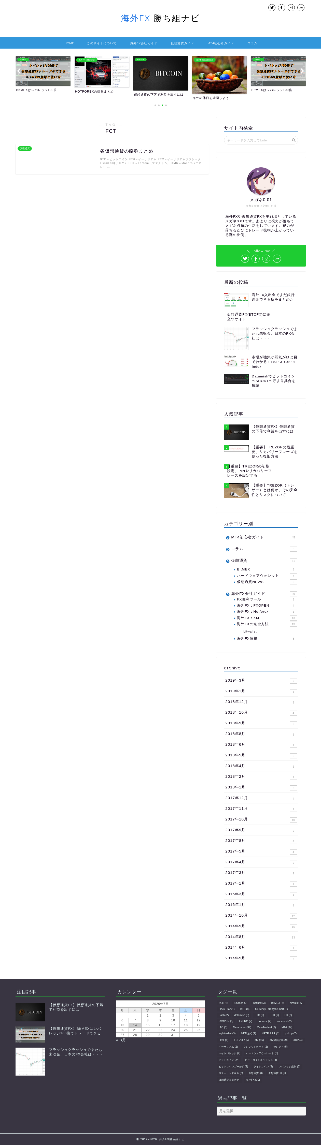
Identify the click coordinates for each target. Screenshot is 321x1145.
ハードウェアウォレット (267, 575)
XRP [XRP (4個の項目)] (298, 1040)
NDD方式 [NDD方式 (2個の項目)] (248, 1033)
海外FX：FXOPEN (267, 605)
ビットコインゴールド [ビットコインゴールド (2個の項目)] (233, 1066)
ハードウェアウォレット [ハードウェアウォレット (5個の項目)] (262, 1053)
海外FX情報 (267, 638)
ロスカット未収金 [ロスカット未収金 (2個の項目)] (231, 1073)
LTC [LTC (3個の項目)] (223, 1027)
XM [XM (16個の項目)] (259, 1040)
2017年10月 (261, 820)
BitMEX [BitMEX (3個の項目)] (277, 1003)
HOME (69, 43)
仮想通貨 (264, 560)
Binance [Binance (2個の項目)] (240, 1003)
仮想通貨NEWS (267, 581)
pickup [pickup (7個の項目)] (291, 1033)
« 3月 (121, 1040)
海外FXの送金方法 (267, 624)
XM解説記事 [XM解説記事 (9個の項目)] (279, 1040)
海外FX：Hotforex (267, 611)
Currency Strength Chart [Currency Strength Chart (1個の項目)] (271, 1009)
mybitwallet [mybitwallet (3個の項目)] (227, 1033)
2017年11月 (261, 809)
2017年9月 (261, 830)
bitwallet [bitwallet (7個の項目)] (296, 1003)
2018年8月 (261, 734)
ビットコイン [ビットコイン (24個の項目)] (229, 1060)
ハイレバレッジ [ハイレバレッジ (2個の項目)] (230, 1053)
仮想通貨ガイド (182, 43)
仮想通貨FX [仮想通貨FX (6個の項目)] (277, 1073)
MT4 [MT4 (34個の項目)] (287, 1027)
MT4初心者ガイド (220, 43)
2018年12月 (261, 702)
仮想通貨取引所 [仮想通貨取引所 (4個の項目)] (230, 1079)
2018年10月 (261, 713)
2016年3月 (261, 894)
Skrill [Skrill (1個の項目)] (223, 1040)
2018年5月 (261, 755)
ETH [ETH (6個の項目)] (274, 1015)
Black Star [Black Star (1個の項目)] (227, 1009)
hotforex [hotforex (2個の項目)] (264, 1021)
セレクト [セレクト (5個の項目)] (280, 1046)
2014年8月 (261, 937)
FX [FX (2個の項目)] (288, 1015)
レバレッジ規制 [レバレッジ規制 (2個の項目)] (289, 1066)
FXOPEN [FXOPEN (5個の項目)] (226, 1021)
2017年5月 (261, 852)
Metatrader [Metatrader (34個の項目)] (242, 1027)
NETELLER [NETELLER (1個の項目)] (270, 1033)
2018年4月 (261, 766)
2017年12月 (261, 798)
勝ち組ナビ (160, 18)
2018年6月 (261, 745)
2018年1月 (261, 787)
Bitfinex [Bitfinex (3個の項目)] (259, 1003)
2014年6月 (261, 948)
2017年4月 (261, 862)
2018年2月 (261, 777)
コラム (252, 43)
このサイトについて (102, 43)
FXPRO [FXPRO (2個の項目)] (245, 1021)
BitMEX (267, 569)
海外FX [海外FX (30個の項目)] (253, 1079)
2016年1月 (261, 905)
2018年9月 (261, 723)
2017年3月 (261, 873)
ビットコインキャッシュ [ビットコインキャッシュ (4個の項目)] (261, 1060)
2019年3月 (261, 681)
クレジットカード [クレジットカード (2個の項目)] (255, 1046)
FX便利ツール (267, 599)
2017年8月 (261, 841)
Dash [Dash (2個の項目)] (224, 1015)
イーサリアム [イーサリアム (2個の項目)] (228, 1046)
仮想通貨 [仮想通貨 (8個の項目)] (255, 1073)
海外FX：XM (267, 618)
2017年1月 (261, 884)
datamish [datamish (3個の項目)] (241, 1015)
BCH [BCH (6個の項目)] (223, 1003)
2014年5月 (261, 958)
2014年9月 (261, 926)
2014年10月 (261, 916)
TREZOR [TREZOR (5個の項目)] (241, 1040)
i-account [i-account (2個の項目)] (284, 1021)
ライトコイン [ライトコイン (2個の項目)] (263, 1066)
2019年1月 (261, 691)
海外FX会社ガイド (143, 43)
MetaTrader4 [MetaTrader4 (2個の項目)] (266, 1027)
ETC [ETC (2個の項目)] (259, 1015)
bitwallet (250, 631)
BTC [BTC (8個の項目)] (244, 1009)
